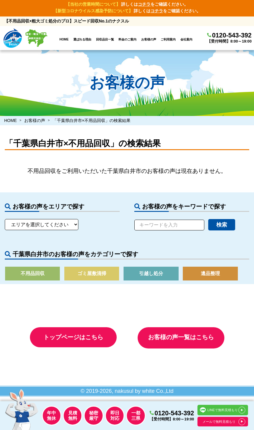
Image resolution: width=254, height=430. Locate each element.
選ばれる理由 (82, 39)
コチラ (144, 4)
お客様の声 (148, 39)
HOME (64, 39)
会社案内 (186, 39)
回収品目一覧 (105, 39)
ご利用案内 (168, 39)
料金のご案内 (127, 39)
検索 (221, 225)
